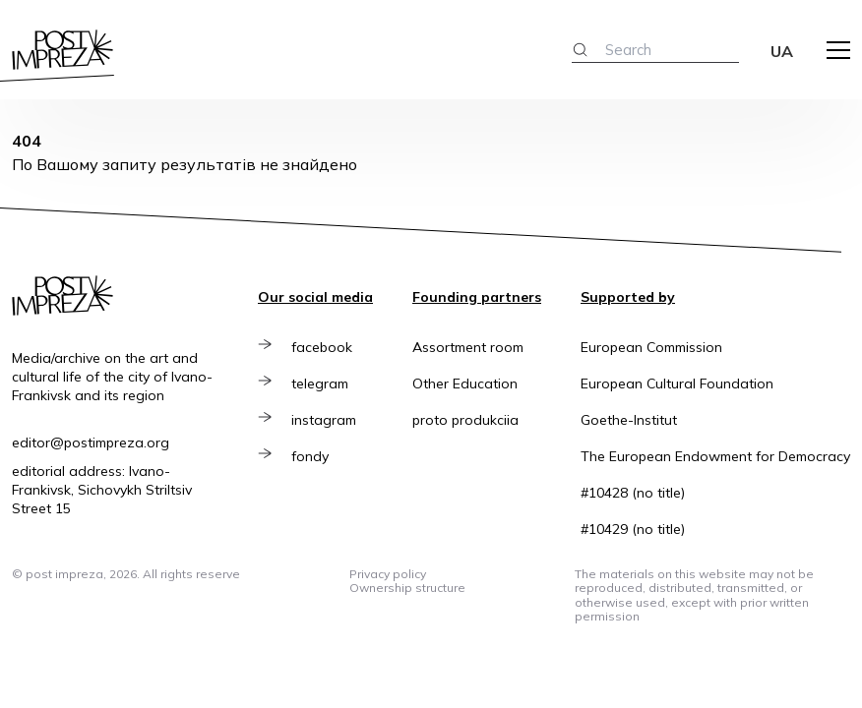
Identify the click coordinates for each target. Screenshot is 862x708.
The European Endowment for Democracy (715, 456)
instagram (323, 420)
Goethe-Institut (629, 420)
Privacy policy (387, 573)
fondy (310, 456)
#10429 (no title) (633, 529)
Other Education (465, 383)
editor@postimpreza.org (90, 442)
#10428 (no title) (633, 493)
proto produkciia (465, 420)
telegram (319, 383)
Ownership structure (407, 587)
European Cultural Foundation (677, 383)
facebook (321, 347)
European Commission (651, 347)
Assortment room (467, 347)
